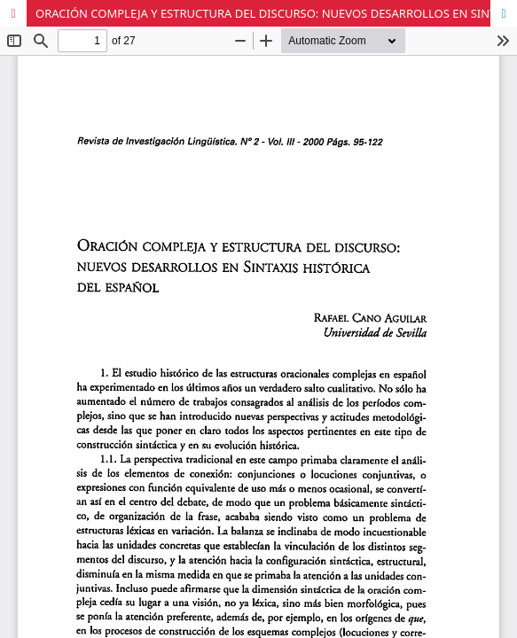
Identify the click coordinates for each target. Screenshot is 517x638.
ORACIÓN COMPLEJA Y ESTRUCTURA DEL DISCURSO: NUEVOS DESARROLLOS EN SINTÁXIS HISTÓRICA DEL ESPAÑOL (276, 13)
